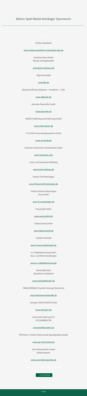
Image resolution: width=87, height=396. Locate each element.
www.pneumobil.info (43, 216)
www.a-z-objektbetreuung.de (43, 263)
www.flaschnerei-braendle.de (43, 295)
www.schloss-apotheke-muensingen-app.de (43, 50)
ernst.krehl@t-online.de (43, 327)
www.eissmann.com (43, 155)
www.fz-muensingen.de (43, 202)
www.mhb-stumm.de (43, 126)
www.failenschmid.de (43, 231)
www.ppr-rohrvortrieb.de (43, 342)
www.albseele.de (43, 97)
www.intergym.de (43, 310)
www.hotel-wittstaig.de (43, 169)
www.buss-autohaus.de (43, 68)
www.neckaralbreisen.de (43, 281)
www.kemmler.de (44, 111)
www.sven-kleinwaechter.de (43, 360)
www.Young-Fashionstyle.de (43, 245)
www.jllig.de (43, 82)
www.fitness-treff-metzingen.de (43, 184)
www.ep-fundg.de (43, 140)
